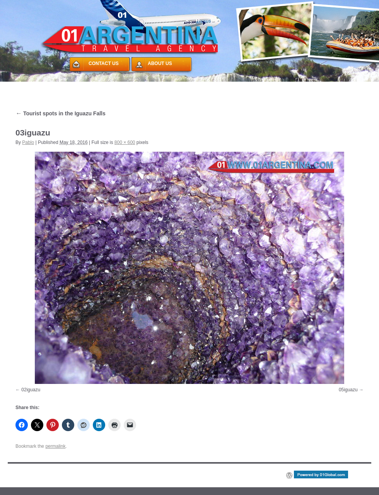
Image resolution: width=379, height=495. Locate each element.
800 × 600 (124, 142)
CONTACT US (104, 63)
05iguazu (348, 389)
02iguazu (30, 389)
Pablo (28, 142)
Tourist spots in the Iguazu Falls (60, 113)
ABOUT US (160, 63)
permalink (55, 446)
